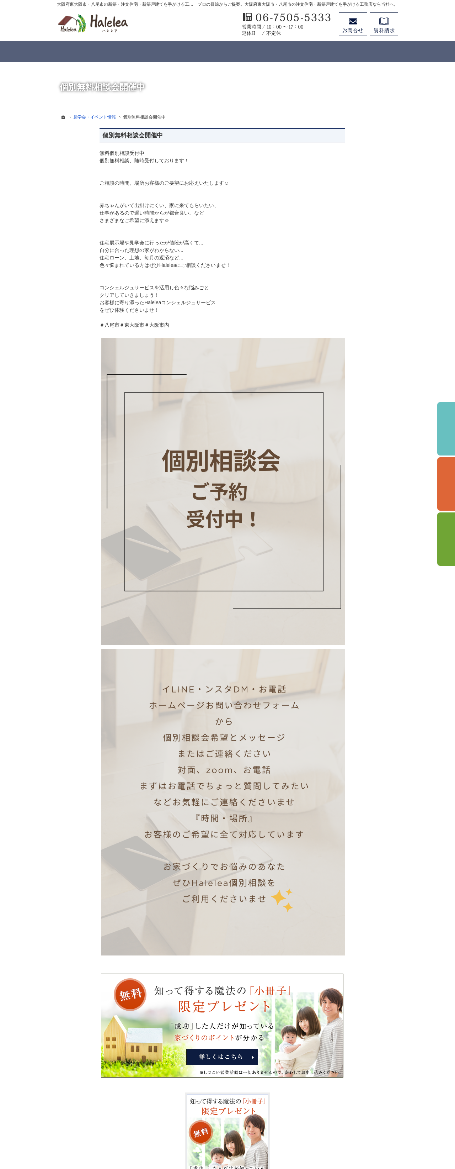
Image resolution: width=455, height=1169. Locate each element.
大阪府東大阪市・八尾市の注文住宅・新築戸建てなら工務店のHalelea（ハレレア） (251, 1137)
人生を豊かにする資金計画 (351, 405)
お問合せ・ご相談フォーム (355, 1108)
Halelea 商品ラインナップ (350, 346)
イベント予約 (446, 429)
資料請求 (384, 24)
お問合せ (353, 24)
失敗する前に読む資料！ (348, 580)
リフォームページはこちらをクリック (355, 738)
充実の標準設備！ (341, 463)
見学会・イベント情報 (346, 376)
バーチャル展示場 (341, 361)
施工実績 (331, 434)
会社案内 (331, 521)
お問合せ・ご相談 (341, 594)
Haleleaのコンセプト (344, 449)
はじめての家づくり (343, 477)
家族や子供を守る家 (343, 492)
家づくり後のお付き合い (348, 507)
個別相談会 (446, 484)
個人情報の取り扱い (343, 623)
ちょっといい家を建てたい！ (353, 419)
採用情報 (331, 565)
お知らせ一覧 (336, 609)
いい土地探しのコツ (343, 390)
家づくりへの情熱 (341, 536)
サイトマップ (336, 638)
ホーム (328, 332)
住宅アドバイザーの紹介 (348, 550)
